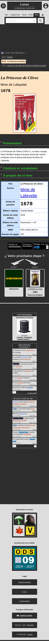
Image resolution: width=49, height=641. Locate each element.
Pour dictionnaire (17, 53)
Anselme (30, 388)
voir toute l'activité (31, 394)
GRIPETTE (18, 367)
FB (24, 626)
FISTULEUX (27, 360)
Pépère (15, 403)
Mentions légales (24, 583)
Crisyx (15, 409)
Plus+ (34, 355)
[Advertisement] (24, 36)
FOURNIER (27, 435)
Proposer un (27, 246)
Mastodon (30, 626)
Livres (7, 53)
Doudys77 (23, 414)
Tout (31, 381)
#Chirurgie (24, 358)
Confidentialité (24, 602)
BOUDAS (20, 383)
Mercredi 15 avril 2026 (19, 421)
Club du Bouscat (18, 419)
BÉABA (19, 379)
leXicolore (16, 365)
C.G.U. (24, 593)
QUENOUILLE (29, 351)
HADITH (28, 372)
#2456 (33, 409)
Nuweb (29, 635)
